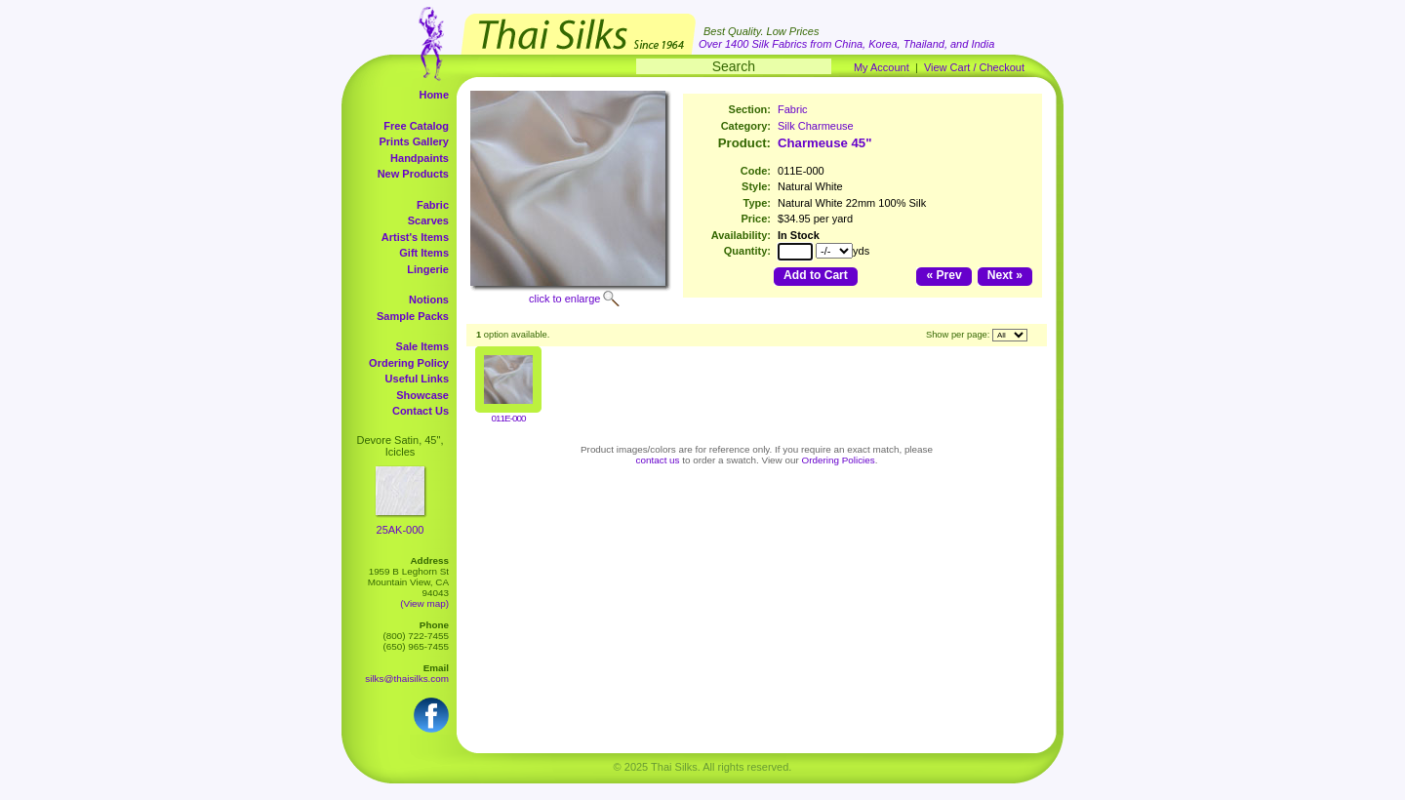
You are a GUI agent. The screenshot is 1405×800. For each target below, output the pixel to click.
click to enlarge (564, 298)
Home (434, 94)
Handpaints (419, 158)
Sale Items (422, 346)
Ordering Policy (409, 363)
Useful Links (417, 378)
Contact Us (420, 411)
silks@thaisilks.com (407, 678)
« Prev (943, 275)
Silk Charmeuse (816, 126)
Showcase (422, 395)
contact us (658, 460)
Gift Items (424, 253)
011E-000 (509, 418)
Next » (1005, 275)
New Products (413, 174)
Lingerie (428, 269)
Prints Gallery (414, 141)
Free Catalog (416, 126)
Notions (429, 299)
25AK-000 (400, 530)
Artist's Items (415, 237)
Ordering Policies (838, 460)
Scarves (428, 220)
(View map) (424, 603)
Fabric (433, 205)
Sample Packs (413, 316)
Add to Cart (815, 275)
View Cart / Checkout (974, 67)
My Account (881, 67)
